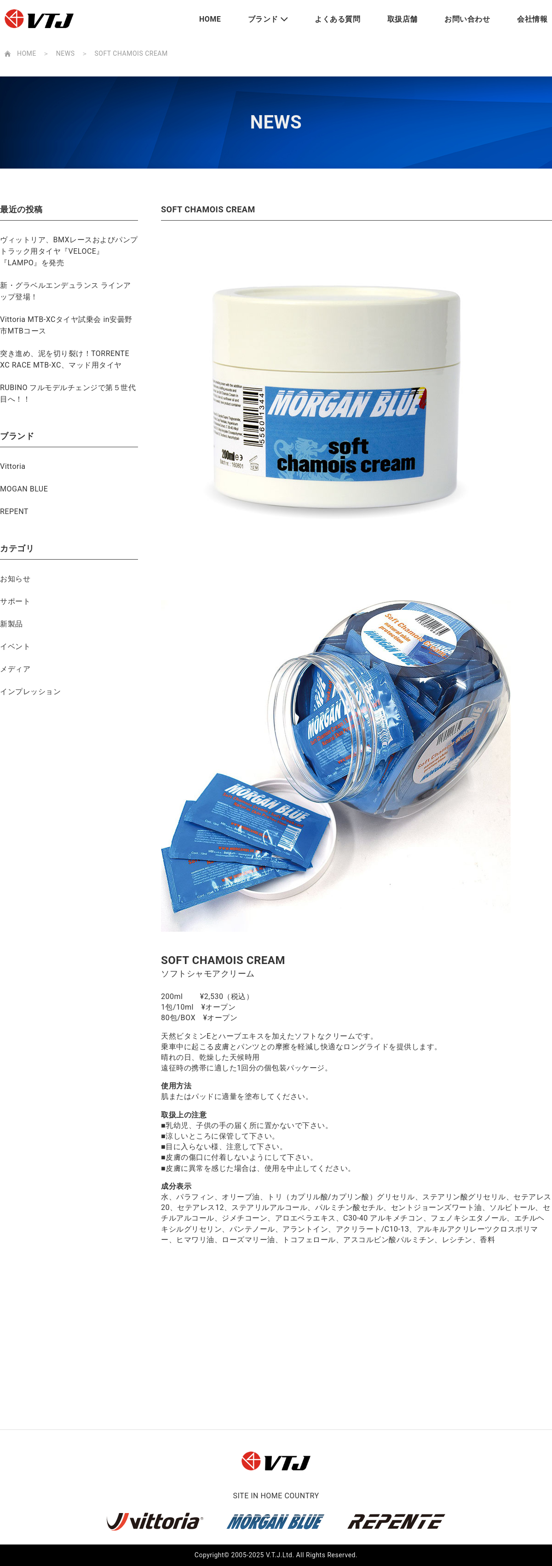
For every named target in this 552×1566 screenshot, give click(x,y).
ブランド (263, 19)
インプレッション (30, 691)
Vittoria (13, 466)
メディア (15, 669)
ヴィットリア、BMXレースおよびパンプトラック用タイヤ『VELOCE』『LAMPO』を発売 (69, 251)
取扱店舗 (402, 19)
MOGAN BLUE (24, 489)
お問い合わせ (467, 19)
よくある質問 (337, 19)
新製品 (11, 623)
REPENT (14, 511)
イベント (15, 646)
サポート (15, 601)
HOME (210, 19)
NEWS (65, 53)
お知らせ (15, 578)
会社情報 (532, 19)
